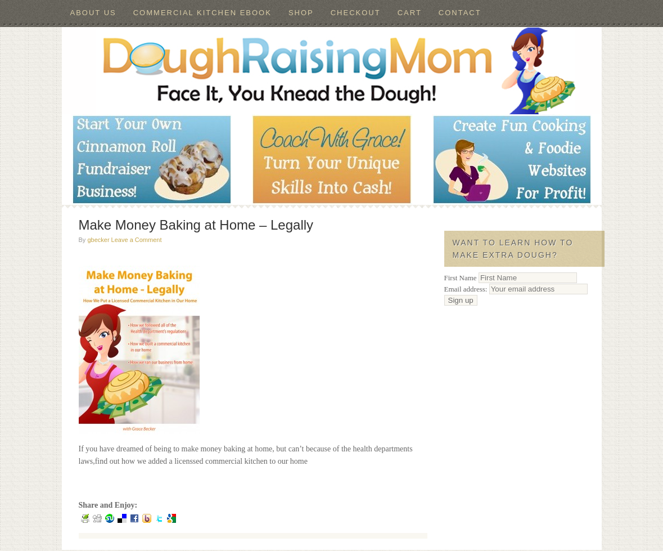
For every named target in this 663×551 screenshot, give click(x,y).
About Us (93, 12)
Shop (301, 12)
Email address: (516, 289)
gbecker (98, 239)
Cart (410, 12)
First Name (460, 278)
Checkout (356, 12)
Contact (460, 12)
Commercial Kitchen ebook (202, 12)
